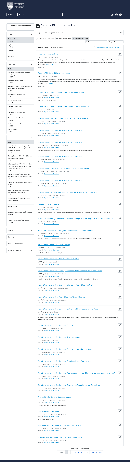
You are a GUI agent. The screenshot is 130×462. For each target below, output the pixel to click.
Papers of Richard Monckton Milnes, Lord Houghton (20, 75)
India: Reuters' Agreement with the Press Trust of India (60, 437)
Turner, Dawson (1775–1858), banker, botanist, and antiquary (20, 158)
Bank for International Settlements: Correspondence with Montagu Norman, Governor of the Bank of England (77, 373)
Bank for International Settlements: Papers (55, 325)
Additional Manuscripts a (16, 82)
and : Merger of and (65, 230)
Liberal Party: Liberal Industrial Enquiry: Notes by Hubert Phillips (63, 106)
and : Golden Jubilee (58, 259)
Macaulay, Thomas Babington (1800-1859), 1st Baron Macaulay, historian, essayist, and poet (20, 149)
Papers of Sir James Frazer (16, 113)
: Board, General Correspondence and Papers (67, 192)
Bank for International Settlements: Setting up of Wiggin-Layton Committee (69, 385)
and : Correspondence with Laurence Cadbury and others (70, 271)
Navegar (11, 14)
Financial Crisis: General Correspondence (54, 397)
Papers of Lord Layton (51, 98)
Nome (10, 230)
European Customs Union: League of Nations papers (59, 425)
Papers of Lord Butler (15, 107)
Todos (10, 69)
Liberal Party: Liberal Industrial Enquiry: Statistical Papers (61, 92)
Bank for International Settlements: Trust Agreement (59, 337)
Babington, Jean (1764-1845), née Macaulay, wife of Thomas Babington (20, 176)
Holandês (12, 52)
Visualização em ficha (63, 38)
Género (11, 237)
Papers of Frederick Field (48, 54)
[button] (112, 15)
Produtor (11, 138)
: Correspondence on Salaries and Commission (63, 168)
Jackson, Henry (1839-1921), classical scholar (20, 214)
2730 (92, 452)
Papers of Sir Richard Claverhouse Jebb (54, 73)
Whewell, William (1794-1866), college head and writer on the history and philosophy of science (20, 167)
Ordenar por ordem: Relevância (95, 42)
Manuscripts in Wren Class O (17, 95)
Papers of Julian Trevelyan (16, 119)
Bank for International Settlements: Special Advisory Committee (64, 361)
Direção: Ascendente (115, 42)
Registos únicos (14, 40)
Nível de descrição (15, 244)
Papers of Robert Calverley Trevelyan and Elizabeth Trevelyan (20, 88)
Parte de (11, 65)
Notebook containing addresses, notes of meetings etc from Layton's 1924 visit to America (75, 218)
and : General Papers (61, 297)
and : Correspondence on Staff (65, 285)
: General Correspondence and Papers (60, 130)
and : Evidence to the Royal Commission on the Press (68, 309)
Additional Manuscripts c (16, 101)
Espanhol (12, 57)
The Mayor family (13, 207)
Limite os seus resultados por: (20, 27)
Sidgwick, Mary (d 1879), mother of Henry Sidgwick (19, 200)
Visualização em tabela (80, 38)
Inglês (14, 46)
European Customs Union (48, 411)
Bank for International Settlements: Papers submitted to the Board (65, 349)
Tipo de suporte (14, 250)
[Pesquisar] (40, 14)
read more (49, 64)
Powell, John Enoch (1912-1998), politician (18, 222)
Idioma (11, 35)
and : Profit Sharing (54, 245)
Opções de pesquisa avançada (51, 33)
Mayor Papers (13, 131)
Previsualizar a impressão (45, 38)
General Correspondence (48, 204)
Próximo (99, 452)
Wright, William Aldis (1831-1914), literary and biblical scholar (18, 192)
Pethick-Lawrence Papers (16, 125)
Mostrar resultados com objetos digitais (108, 47)
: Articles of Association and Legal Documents (63, 118)
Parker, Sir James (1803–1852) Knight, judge (20, 184)
